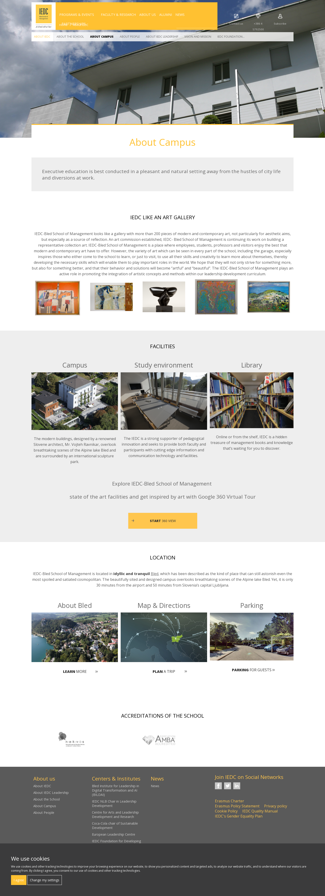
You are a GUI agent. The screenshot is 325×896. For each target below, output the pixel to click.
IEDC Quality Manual (260, 811)
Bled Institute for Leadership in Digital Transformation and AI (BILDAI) (115, 790)
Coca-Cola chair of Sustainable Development (115, 825)
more (75, 671)
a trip (164, 671)
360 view (163, 521)
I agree (19, 880)
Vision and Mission (197, 37)
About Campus (102, 37)
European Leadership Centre (113, 834)
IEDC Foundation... (231, 37)
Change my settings (44, 880)
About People (130, 37)
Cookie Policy (226, 811)
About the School (70, 37)
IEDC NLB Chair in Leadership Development (114, 803)
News (155, 786)
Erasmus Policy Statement (237, 806)
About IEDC (42, 37)
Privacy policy (275, 806)
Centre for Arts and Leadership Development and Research (115, 814)
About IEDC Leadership (162, 37)
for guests (251, 669)
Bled (154, 573)
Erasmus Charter (229, 800)
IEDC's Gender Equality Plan (238, 816)
